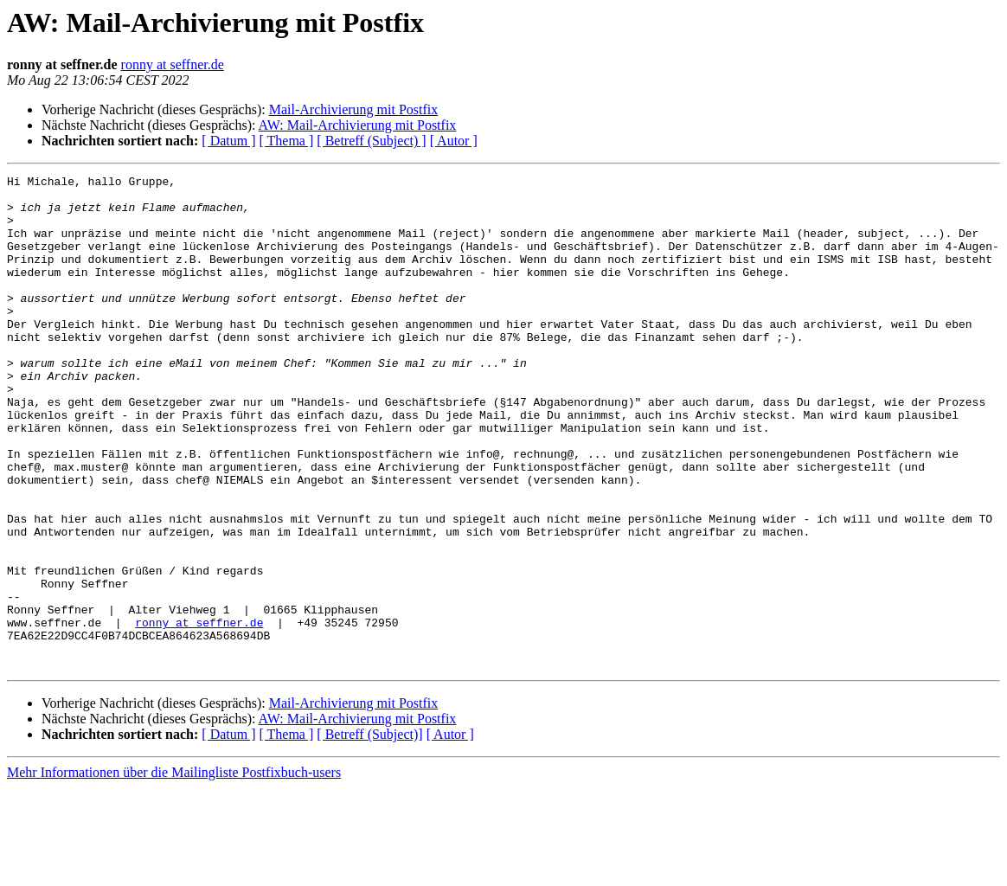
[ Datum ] (228, 140)
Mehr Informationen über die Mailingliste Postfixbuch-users (174, 871)
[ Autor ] (454, 140)
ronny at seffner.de (172, 64)
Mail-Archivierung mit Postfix (354, 109)
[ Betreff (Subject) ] (371, 140)
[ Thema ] (287, 140)
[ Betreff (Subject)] (369, 832)
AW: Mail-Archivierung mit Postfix (358, 125)
